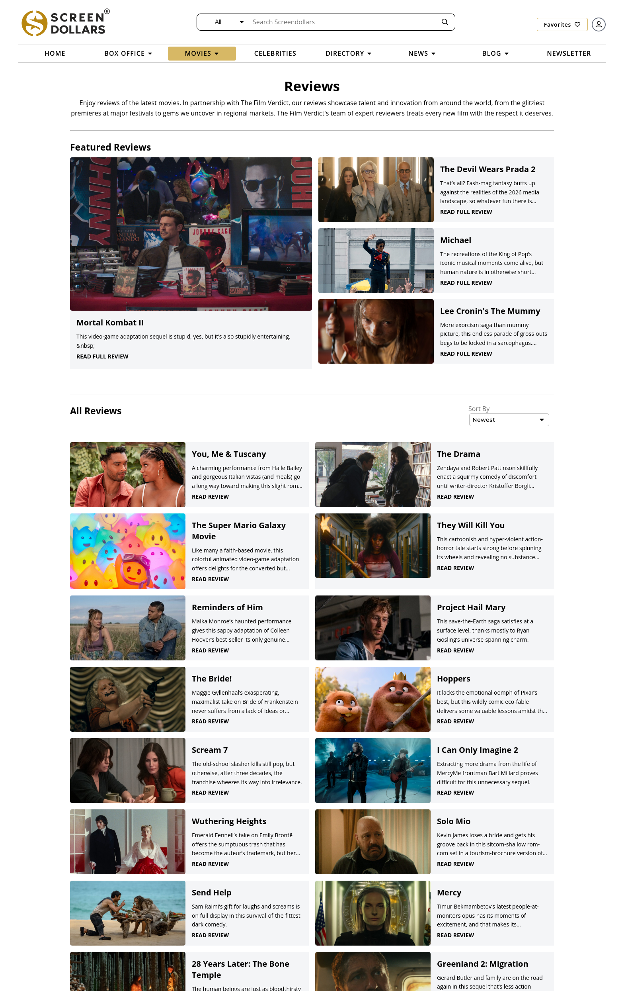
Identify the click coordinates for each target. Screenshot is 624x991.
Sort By (478, 408)
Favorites (562, 24)
